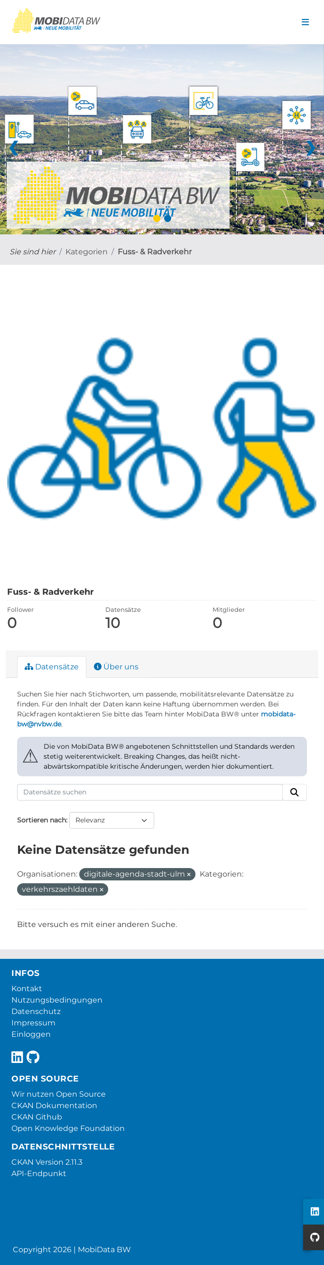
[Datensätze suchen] (150, 792)
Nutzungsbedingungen (56, 999)
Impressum (33, 1022)
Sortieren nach (41, 820)
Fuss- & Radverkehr (155, 251)
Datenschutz (36, 1011)
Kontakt (26, 988)
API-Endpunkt (38, 1173)
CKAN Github (36, 1116)
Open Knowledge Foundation (68, 1128)
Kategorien (86, 251)
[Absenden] (294, 792)
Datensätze (52, 666)
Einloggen (31, 1034)
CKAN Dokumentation (54, 1105)
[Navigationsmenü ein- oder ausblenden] (305, 22)
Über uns (116, 666)
